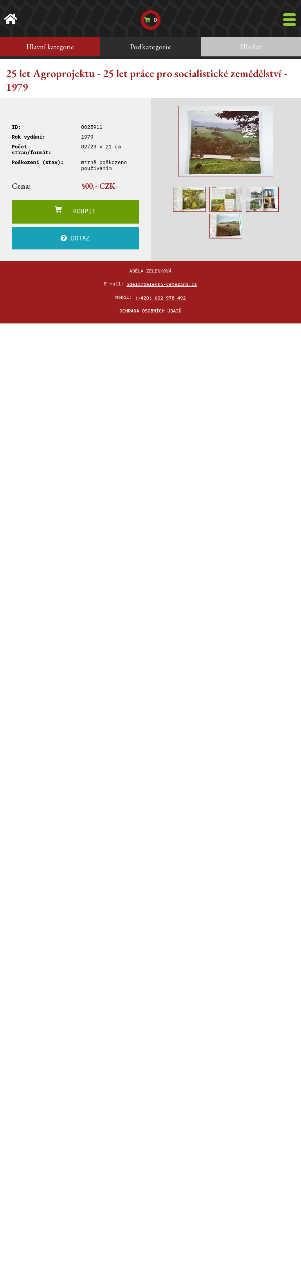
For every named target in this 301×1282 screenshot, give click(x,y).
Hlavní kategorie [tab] (50, 46)
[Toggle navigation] (289, 19)
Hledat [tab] (250, 46)
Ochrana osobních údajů (150, 311)
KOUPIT (75, 210)
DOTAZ (75, 238)
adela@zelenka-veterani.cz (161, 284)
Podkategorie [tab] (150, 46)
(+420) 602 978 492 (160, 298)
